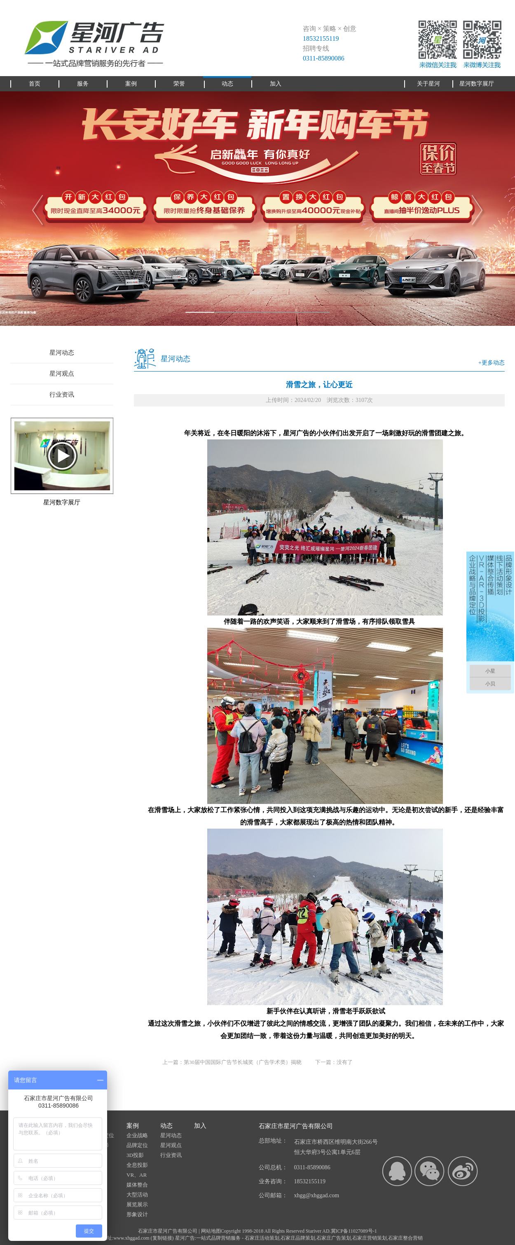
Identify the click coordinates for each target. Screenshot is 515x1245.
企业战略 (137, 1135)
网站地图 (211, 1231)
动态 (166, 1125)
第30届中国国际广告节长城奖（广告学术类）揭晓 (243, 1062)
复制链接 (162, 1238)
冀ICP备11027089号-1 (354, 1231)
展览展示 (137, 1204)
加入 (200, 1125)
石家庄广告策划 (333, 1238)
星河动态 (61, 352)
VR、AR (136, 1175)
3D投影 (135, 1155)
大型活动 (137, 1195)
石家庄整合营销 (405, 1238)
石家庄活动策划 (262, 1238)
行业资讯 (61, 394)
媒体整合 (137, 1185)
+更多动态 (491, 363)
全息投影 (137, 1165)
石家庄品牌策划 (298, 1238)
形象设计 (137, 1214)
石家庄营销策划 (369, 1238)
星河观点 (61, 373)
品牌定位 (137, 1145)
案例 (132, 1125)
